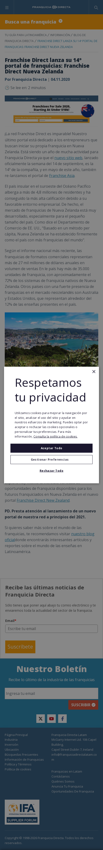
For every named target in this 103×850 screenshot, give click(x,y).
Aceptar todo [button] (51, 448)
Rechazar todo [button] (51, 470)
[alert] (51, 425)
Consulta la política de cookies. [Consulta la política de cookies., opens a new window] (55, 436)
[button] (51, 459)
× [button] (93, 372)
